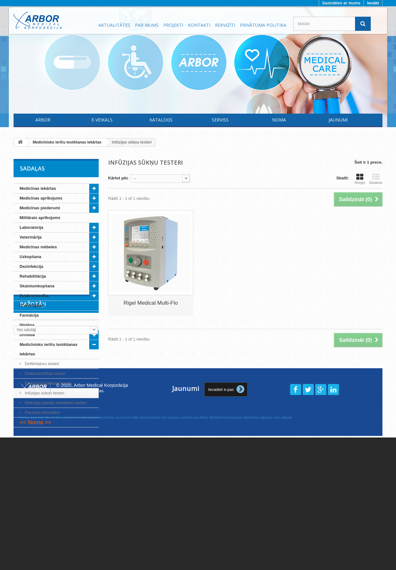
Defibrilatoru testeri (41, 363)
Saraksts (375, 178)
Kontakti (199, 25)
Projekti (173, 25)
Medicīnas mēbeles (38, 247)
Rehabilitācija (33, 276)
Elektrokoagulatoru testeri (47, 383)
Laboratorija (31, 227)
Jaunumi (338, 120)
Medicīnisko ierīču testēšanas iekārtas (49, 349)
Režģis (360, 178)
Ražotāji (33, 446)
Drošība (27, 334)
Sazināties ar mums (341, 3)
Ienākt (373, 3)
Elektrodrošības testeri (45, 373)
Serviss (220, 120)
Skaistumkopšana (37, 286)
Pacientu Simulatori (42, 412)
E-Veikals (102, 120)
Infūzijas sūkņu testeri (44, 393)
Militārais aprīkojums (40, 217)
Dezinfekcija (31, 266)
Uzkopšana (30, 256)
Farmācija (29, 315)
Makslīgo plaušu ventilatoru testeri (55, 402)
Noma (279, 120)
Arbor (42, 120)
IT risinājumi (32, 305)
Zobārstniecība (34, 295)
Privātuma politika (263, 25)
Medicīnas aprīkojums (41, 198)
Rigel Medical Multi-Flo (151, 303)
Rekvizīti (225, 25)
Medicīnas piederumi (40, 208)
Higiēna (27, 325)
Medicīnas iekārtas (38, 188)
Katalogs (160, 120)
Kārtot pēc (118, 178)
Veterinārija (31, 237)
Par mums (147, 25)
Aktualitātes (114, 25)
